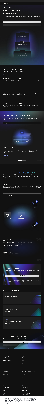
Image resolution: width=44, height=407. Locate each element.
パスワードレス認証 (25, 394)
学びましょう (24, 379)
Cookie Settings (5, 404)
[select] (22, 123)
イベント (4, 379)
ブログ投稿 (4, 357)
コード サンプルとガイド (6, 356)
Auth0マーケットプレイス (6, 374)
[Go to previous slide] (38, 160)
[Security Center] (22, 196)
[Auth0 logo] (21, 3)
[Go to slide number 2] (24, 160)
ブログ (23, 382)
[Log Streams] (22, 184)
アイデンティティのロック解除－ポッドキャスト (10, 359)
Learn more (6, 155)
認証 (3, 394)
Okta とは (23, 374)
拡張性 (4, 390)
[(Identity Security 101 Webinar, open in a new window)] (22, 310)
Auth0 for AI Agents (6, 387)
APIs (22, 357)
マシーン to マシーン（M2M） (26, 393)
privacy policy (34, 399)
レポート (23, 363)
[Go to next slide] (40, 160)
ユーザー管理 (5, 393)
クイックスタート (24, 356)
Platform (5, 7)
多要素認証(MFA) (24, 390)
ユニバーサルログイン (25, 387)
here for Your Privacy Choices (9, 400)
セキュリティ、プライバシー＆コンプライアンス (29, 371)
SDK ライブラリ (24, 359)
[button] (22, 22)
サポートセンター (5, 371)
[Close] (43, 402)
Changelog (23, 360)
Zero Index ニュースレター (7, 360)
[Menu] (40, 3)
